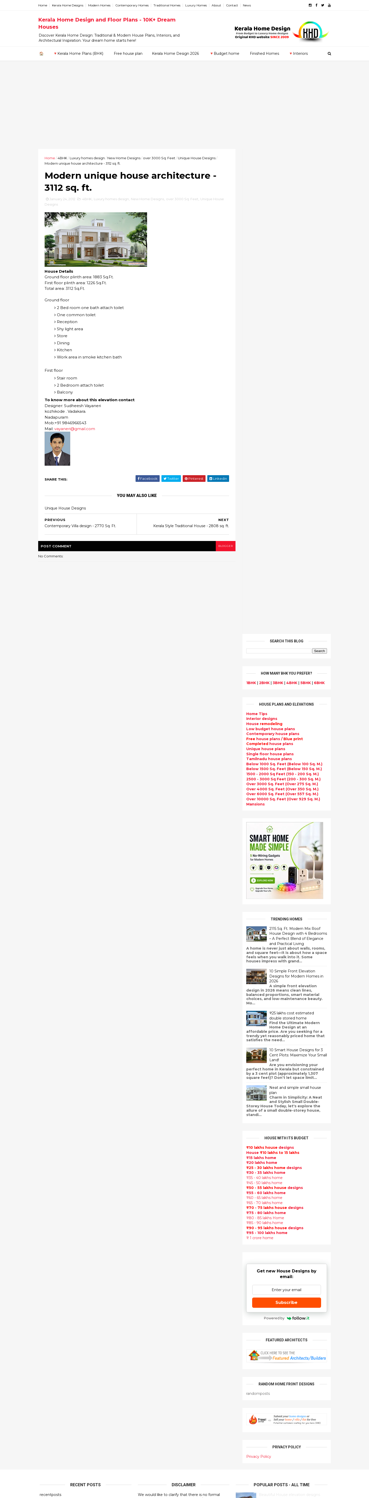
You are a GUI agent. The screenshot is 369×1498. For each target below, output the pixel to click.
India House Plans (155, 1124)
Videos (145, 1289)
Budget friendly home (160, 1246)
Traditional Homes (168, 5)
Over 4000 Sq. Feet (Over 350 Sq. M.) (281, 304)
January (51, 1208)
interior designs (286, 1216)
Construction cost (156, 1271)
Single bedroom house (160, 1472)
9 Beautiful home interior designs (289, 1051)
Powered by (285, 833)
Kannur (47, 1263)
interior (145, 1155)
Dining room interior (158, 1320)
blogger (223, 546)
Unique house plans (264, 264)
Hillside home (151, 1429)
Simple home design (158, 1338)
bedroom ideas (153, 1295)
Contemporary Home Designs (167, 1106)
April (48, 1187)
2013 (49, 1119)
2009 (50, 1231)
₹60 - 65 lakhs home (263, 712)
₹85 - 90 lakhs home (263, 738)
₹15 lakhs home (260, 672)
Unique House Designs (198, 158)
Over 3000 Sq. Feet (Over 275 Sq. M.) (280, 299)
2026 (50, 1028)
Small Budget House (158, 1149)
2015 (49, 1104)
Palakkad (48, 1293)
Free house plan (128, 53)
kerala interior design (159, 1234)
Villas (143, 1167)
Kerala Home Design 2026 (175, 53)
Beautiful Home (154, 1137)
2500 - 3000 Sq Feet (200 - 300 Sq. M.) (282, 294)
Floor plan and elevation (162, 1198)
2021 (49, 1062)
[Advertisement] (184, 110)
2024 (50, 1041)
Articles (146, 1264)
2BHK (263, 198)
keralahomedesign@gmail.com (271, 1353)
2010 (49, 1224)
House (263, 239)
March (50, 1194)
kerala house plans (157, 1417)
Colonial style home (158, 1179)
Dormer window (154, 1307)
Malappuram (52, 1288)
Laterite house (153, 1392)
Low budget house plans (269, 243)
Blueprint (147, 1447)
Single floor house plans (268, 269)
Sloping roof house (157, 1118)
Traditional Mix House (159, 1411)
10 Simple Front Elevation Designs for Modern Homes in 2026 (295, 491)
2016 (49, 1098)
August (51, 1159)
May (48, 1180)
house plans (268, 259)
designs (260, 233)
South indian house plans (163, 1228)
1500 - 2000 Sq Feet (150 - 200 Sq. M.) (281, 289)
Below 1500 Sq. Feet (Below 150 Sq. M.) (282, 284)
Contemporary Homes (133, 5)
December (54, 1132)
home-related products (282, 1221)
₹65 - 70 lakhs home (263, 718)
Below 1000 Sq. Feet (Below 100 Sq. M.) (283, 279)
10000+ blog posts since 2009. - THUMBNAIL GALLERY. (81, 1491)
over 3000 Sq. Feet (161, 158)
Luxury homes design (88, 158)
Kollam (46, 1273)
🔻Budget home (224, 53)
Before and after (155, 1466)
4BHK (64, 158)
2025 (50, 1035)
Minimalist (148, 1368)
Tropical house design (160, 1325)
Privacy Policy (257, 971)
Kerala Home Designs (69, 5)
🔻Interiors (298, 53)
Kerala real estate (155, 1460)
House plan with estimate (163, 1313)
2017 (49, 1090)
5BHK (304, 198)
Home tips (148, 1423)
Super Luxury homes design (165, 1216)
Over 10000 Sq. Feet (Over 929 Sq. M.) (282, 314)
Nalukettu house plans (160, 1441)
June (49, 1173)
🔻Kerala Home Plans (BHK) (78, 53)
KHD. (145, 1491)
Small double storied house (165, 1191)
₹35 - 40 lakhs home (263, 692)
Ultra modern (151, 1283)
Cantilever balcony (157, 1453)
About (218, 5)
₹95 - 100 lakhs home (265, 748)
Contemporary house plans (271, 249)
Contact (234, 5)
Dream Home (151, 1405)
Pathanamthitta (55, 1298)
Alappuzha (50, 1248)
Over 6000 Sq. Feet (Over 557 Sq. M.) (281, 309)
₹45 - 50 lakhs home (263, 697)
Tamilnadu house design (162, 1301)
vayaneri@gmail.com (76, 429)
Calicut (70, 1283)
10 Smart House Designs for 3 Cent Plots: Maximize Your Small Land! (296, 570)
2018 (49, 1083)
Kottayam (49, 1278)
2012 (49, 1125)
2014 (50, 1111)
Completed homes (156, 1240)
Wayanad (49, 1313)
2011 (49, 1217)
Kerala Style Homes (157, 1185)
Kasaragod (50, 1268)
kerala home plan (155, 1131)
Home (44, 5)
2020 (50, 1069)
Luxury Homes (197, 5)
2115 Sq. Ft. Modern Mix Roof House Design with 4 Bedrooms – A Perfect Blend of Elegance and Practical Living (296, 451)
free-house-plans (155, 1173)
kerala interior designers (162, 1380)
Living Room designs (158, 1252)
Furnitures (148, 1435)
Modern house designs (161, 1100)
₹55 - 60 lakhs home (264, 707)
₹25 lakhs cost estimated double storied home (290, 531)
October (52, 1145)
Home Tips (255, 229)
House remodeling (156, 1399)
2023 (50, 1049)
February (52, 1201)
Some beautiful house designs (286, 1072)
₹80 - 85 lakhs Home (264, 732)
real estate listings (283, 1246)
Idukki (46, 1258)
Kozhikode (50, 1283)
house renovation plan (160, 1386)
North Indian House (157, 1344)
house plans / (273, 254)
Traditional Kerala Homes (163, 1210)
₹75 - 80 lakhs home (264, 728)
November (54, 1138)
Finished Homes (264, 53)
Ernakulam (50, 1253)
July (48, 1166)
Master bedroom (154, 1374)
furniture (313, 1216)
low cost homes (154, 1350)
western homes (154, 1362)
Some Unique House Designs (285, 1092)
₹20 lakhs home (260, 677)
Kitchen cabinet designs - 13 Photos (291, 1155)
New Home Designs (125, 158)
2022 (50, 1056)
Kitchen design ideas (159, 1332)
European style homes (160, 1356)
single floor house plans (162, 1277)
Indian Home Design (158, 1222)
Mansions (254, 319)
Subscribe (285, 817)
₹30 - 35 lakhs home (264, 687)
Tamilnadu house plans (267, 274)
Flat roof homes (154, 1112)
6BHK (317, 198)
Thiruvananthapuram (60, 1303)
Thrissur (48, 1308)
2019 (49, 1077)
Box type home (153, 1161)
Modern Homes (101, 5)
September (55, 1152)
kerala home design (157, 1094)
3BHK (276, 198)
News (248, 5)
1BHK (249, 198)
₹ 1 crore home (258, 753)
